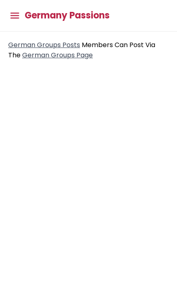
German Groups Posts (44, 45)
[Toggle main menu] (14, 15)
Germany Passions (67, 15)
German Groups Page (57, 55)
